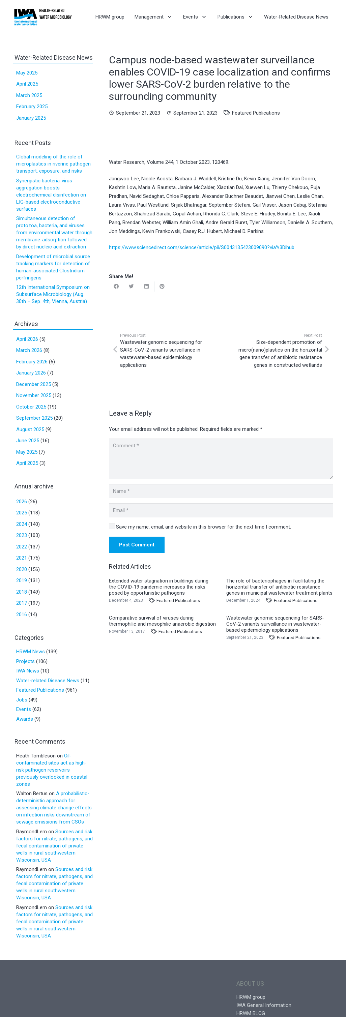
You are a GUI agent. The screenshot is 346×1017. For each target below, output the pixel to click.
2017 (21, 603)
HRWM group (250, 997)
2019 (21, 580)
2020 (21, 569)
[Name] (221, 491)
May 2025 (26, 73)
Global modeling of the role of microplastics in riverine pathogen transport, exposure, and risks (53, 164)
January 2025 (31, 118)
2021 (21, 558)
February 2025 (32, 106)
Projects (25, 661)
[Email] (221, 510)
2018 (21, 592)
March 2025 (29, 95)
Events (23, 709)
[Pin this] (162, 286)
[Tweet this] (131, 286)
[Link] (43, 17)
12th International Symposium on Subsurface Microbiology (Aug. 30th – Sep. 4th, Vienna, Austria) (53, 294)
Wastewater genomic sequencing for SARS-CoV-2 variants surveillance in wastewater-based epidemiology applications (275, 624)
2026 (21, 502)
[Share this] (116, 286)
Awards (24, 719)
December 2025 (33, 384)
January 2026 (31, 373)
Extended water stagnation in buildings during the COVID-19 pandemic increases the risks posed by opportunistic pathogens (158, 587)
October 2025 (31, 407)
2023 (21, 535)
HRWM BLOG (250, 1013)
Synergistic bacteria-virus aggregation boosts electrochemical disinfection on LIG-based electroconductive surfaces (51, 195)
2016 (21, 614)
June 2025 (27, 441)
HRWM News (30, 652)
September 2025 (34, 418)
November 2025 (33, 395)
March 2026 (29, 350)
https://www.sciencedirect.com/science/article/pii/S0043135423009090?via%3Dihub (201, 247)
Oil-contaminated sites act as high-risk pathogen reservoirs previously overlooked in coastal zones (51, 770)
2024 (21, 524)
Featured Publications (256, 113)
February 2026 (32, 362)
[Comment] (221, 459)
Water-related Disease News (47, 681)
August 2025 (30, 429)
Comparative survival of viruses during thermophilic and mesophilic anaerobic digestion (162, 621)
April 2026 (27, 339)
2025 (21, 513)
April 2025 (27, 84)
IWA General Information (263, 1005)
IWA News (27, 671)
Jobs (21, 700)
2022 (21, 547)
